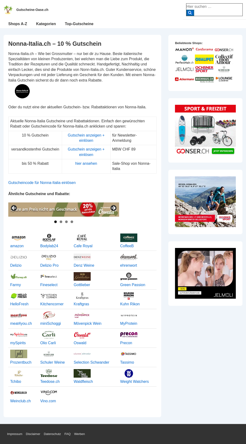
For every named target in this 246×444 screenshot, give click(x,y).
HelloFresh (19, 304)
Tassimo (127, 362)
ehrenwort (128, 265)
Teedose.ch (50, 382)
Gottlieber (82, 285)
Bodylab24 (49, 246)
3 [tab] (66, 221)
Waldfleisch (83, 382)
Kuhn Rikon (130, 304)
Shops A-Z (17, 24)
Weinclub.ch (20, 401)
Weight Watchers (134, 382)
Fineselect (49, 285)
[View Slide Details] (63, 209)
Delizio (16, 265)
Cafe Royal (83, 246)
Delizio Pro (49, 265)
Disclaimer (33, 434)
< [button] (14, 208)
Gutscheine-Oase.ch (32, 10)
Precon (126, 343)
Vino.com (48, 401)
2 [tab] (61, 221)
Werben (79, 434)
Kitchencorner (52, 304)
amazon (17, 246)
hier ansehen (86, 163)
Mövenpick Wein (87, 323)
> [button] (113, 208)
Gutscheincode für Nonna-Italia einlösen (42, 183)
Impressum (14, 434)
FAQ (67, 434)
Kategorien (46, 24)
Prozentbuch (20, 362)
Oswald (80, 343)
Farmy (15, 285)
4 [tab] (72, 221)
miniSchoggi (50, 323)
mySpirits (18, 343)
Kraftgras (81, 304)
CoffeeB (127, 246)
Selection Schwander (91, 362)
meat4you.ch (21, 323)
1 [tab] (55, 221)
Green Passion (132, 285)
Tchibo (15, 382)
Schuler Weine (52, 362)
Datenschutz (52, 434)
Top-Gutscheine (79, 24)
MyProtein (128, 323)
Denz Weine (84, 265)
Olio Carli (48, 343)
